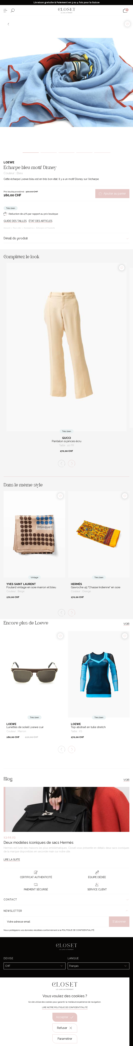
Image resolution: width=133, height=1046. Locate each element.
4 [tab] (84, 152)
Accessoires (29, 228)
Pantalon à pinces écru (66, 441)
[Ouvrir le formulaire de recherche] (13, 10)
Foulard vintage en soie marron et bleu (31, 587)
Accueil (7, 228)
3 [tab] (67, 152)
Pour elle (17, 228)
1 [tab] (31, 152)
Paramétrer (64, 1038)
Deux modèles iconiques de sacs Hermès (38, 842)
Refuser (65, 1028)
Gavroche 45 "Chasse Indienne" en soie (95, 587)
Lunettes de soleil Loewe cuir (25, 727)
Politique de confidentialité (78, 930)
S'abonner (119, 921)
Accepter (65, 1017)
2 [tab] (49, 152)
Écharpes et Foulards (45, 228)
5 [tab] (102, 152)
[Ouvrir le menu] (5, 10)
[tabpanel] (66, 82)
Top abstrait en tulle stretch (88, 727)
